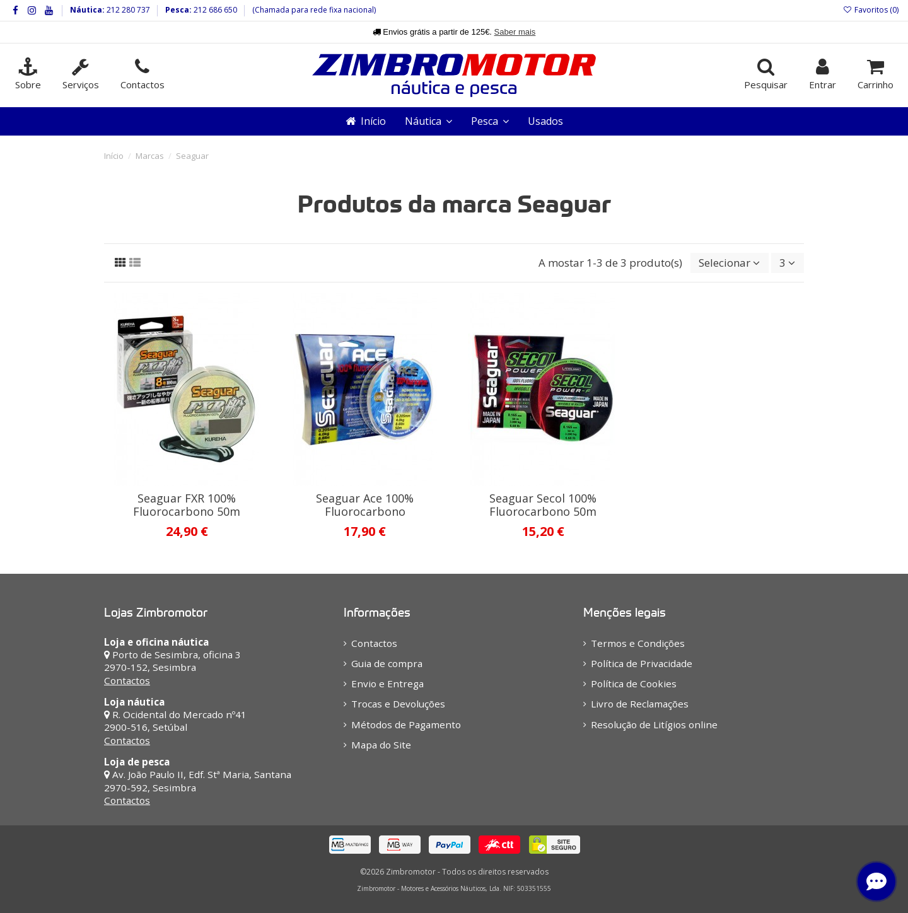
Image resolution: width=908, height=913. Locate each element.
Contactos (127, 680)
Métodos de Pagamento (406, 724)
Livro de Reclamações (640, 703)
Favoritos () (871, 9)
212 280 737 (127, 9)
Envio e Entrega (387, 683)
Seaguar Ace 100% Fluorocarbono (365, 505)
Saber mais (515, 32)
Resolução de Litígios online (654, 724)
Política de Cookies (634, 683)
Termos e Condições (638, 643)
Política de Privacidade (641, 663)
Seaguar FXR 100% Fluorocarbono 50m (186, 505)
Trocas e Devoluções (398, 703)
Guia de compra (386, 663)
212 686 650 (214, 9)
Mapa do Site (381, 744)
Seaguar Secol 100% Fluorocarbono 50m (543, 505)
